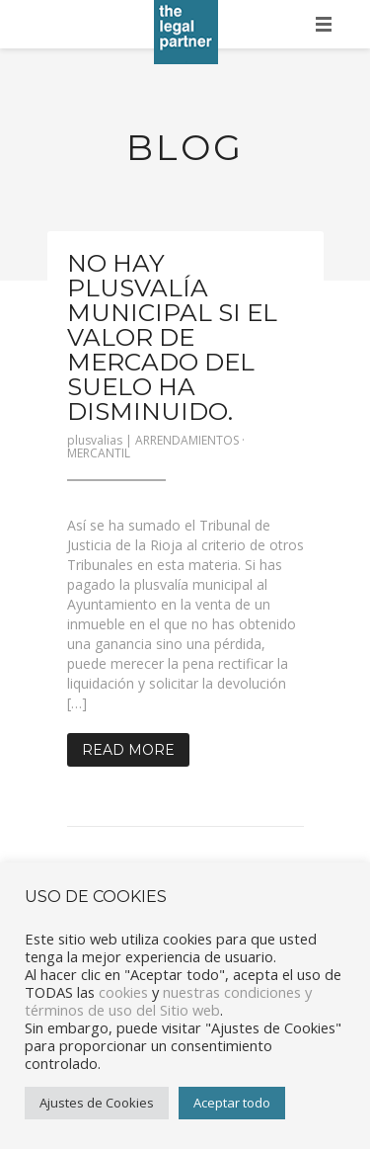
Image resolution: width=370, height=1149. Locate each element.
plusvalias (94, 440)
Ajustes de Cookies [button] (96, 1102)
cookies (123, 992)
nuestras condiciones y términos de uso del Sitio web (168, 1001)
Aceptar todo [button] (231, 1102)
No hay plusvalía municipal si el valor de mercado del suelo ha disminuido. (172, 337)
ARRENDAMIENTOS (187, 440)
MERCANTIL (98, 453)
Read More (128, 750)
